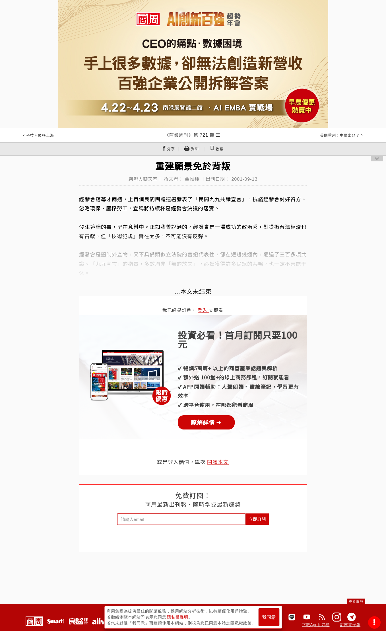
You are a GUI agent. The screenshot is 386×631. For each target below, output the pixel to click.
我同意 (269, 617)
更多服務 (356, 602)
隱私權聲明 (177, 617)
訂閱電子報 (350, 624)
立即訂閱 (257, 519)
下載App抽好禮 (316, 624)
